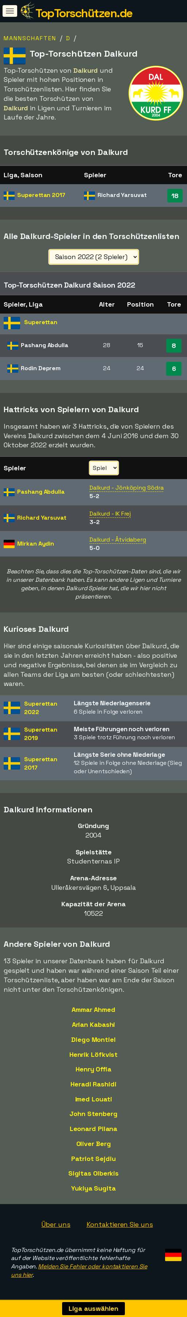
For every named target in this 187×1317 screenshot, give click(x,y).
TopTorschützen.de (84, 13)
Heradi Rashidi (93, 1084)
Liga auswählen (94, 1308)
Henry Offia (93, 1069)
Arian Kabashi (93, 1024)
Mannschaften (30, 38)
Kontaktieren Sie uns (120, 1224)
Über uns (55, 1224)
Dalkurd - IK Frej (110, 513)
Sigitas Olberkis (93, 1173)
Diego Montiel (93, 1039)
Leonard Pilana (94, 1128)
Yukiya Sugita (93, 1188)
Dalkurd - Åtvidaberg (117, 539)
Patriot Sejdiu (93, 1158)
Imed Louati (93, 1099)
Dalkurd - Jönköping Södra (126, 487)
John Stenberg (93, 1113)
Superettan (41, 195)
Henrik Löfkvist (93, 1054)
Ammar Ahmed (93, 1009)
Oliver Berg (93, 1143)
